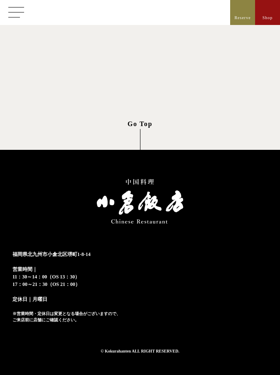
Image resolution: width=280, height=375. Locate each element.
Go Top (140, 123)
